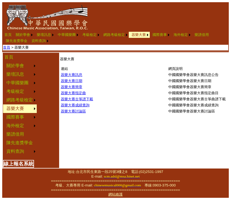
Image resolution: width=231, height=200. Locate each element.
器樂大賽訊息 (71, 75)
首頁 (8, 35)
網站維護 (115, 194)
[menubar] (115, 38)
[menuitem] (8, 35)
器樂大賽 (139, 35)
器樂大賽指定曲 (73, 93)
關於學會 (23, 35)
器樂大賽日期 (71, 81)
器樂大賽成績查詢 (75, 105)
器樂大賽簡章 (71, 87)
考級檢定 (89, 35)
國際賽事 (160, 35)
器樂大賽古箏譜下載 (77, 99)
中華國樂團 (67, 35)
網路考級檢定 (114, 35)
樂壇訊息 (44, 35)
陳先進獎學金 (16, 41)
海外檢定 (181, 35)
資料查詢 (39, 41)
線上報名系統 (18, 164)
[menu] (20, 104)
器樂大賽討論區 (73, 111)
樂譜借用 (202, 35)
